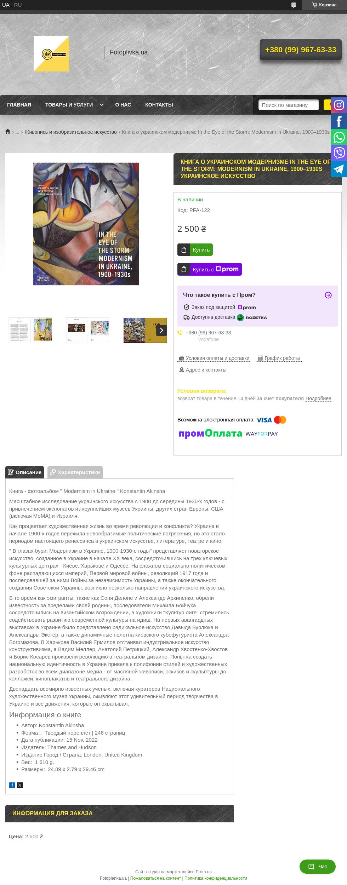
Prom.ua (204, 871)
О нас (123, 105)
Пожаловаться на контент (155, 878)
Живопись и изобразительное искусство (71, 132)
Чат (317, 866)
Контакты (159, 105)
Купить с (216, 269)
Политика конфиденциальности (215, 878)
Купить (201, 250)
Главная (19, 105)
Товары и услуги (69, 105)
